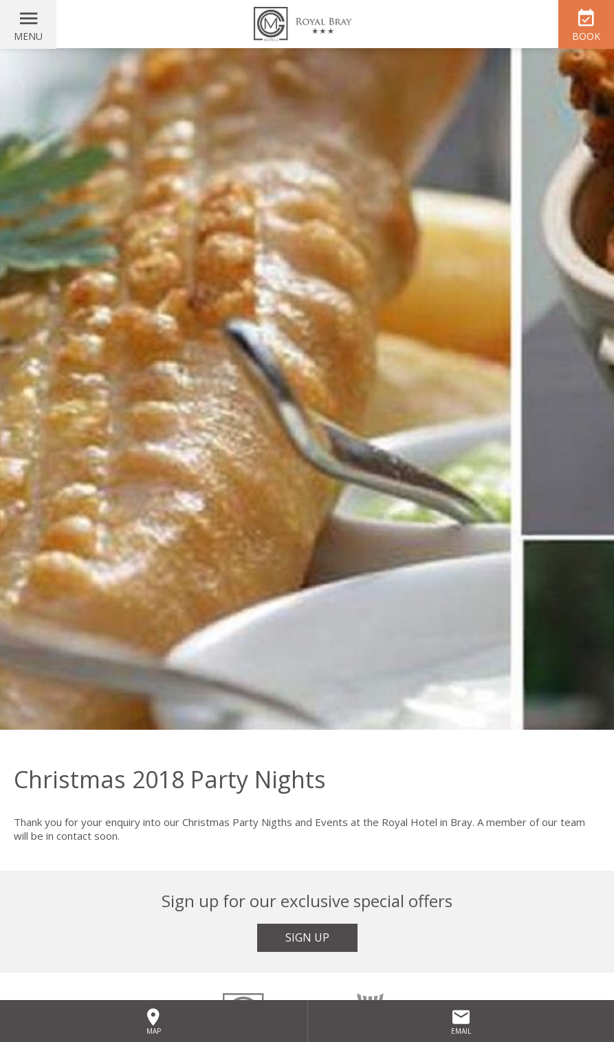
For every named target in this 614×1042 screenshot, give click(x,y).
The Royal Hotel (307, 24)
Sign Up (307, 937)
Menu (28, 36)
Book (586, 36)
